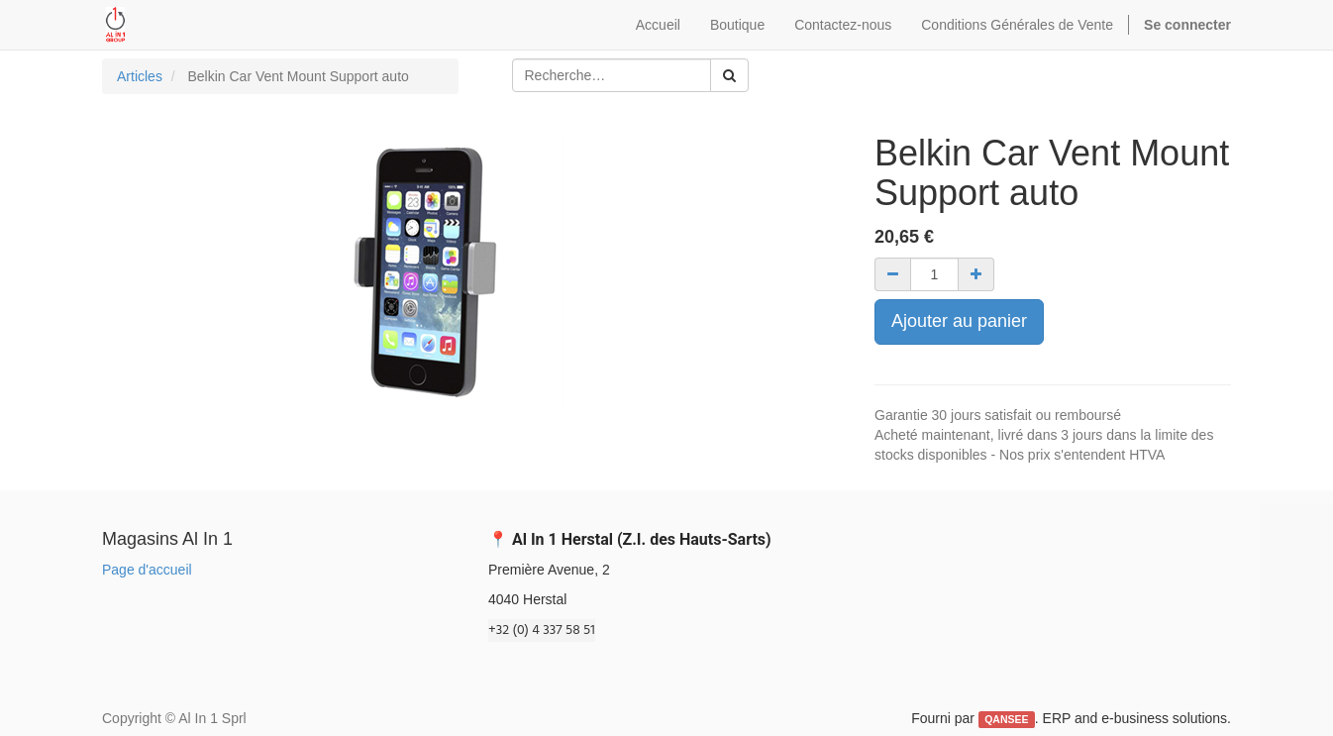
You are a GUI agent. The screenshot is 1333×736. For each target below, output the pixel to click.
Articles (139, 76)
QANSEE (1006, 719)
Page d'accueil (147, 570)
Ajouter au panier (959, 321)
